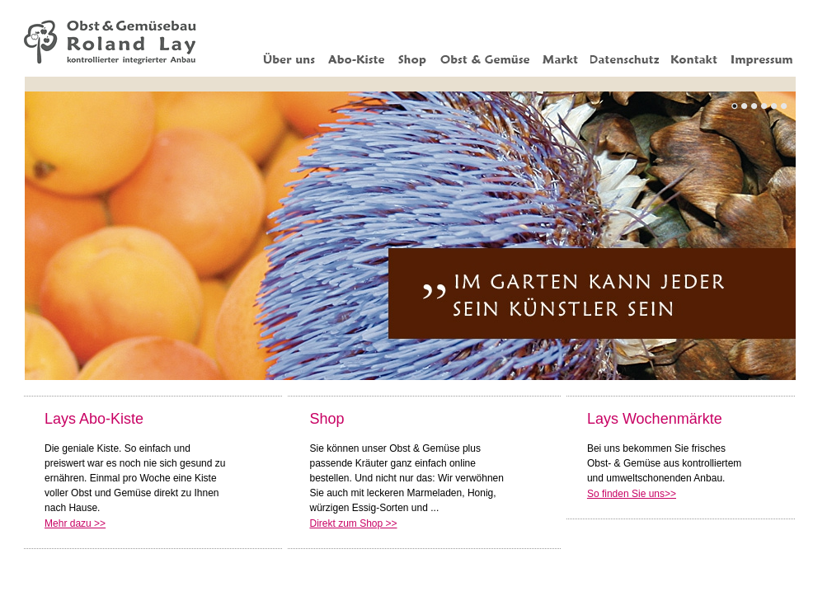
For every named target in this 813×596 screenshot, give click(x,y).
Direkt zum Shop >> (353, 523)
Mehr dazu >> (75, 523)
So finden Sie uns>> (631, 494)
